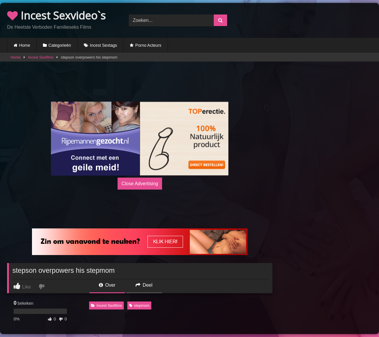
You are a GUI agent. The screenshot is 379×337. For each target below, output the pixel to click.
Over (107, 285)
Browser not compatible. (311, 19)
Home (24, 45)
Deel (144, 285)
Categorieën (60, 45)
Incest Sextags (103, 45)
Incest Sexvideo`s (56, 15)
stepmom (139, 305)
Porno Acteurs (148, 45)
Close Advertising (139, 183)
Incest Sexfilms (41, 57)
